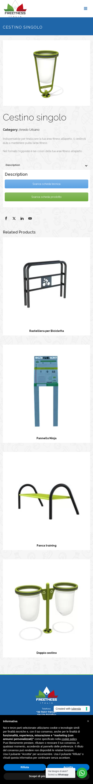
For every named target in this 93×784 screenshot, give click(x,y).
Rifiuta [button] (25, 767)
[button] (88, 721)
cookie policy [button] (68, 739)
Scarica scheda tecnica (46, 183)
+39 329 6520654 (46, 714)
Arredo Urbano (29, 130)
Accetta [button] (68, 767)
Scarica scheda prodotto (46, 196)
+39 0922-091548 (46, 711)
